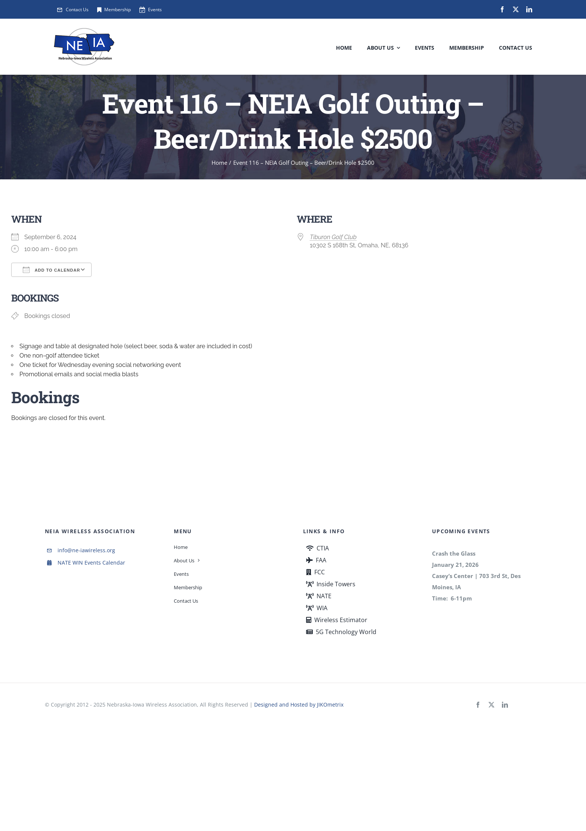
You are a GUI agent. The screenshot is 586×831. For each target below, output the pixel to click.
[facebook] (502, 9)
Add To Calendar (51, 269)
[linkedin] (529, 9)
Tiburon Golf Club (333, 237)
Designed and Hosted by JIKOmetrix (298, 704)
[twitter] (516, 9)
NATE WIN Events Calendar (91, 562)
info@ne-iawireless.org (86, 550)
